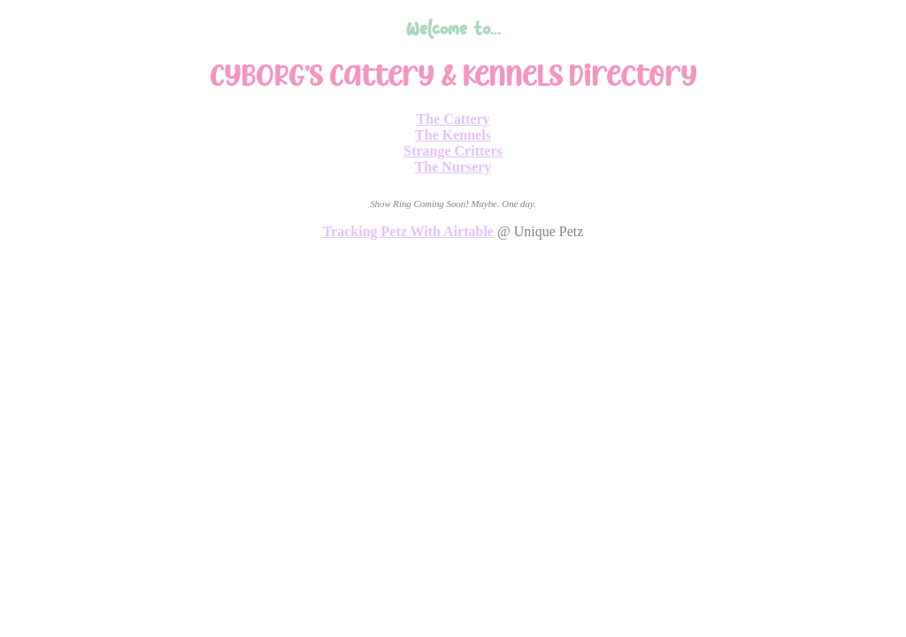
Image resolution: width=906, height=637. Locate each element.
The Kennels (453, 134)
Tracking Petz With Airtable (408, 231)
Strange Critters (453, 150)
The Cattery (452, 119)
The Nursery (453, 166)
